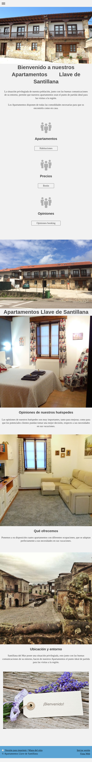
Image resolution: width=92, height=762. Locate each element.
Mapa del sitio (35, 750)
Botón (46, 185)
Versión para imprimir (14, 750)
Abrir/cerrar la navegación (46, 3)
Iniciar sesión (83, 750)
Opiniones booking (46, 223)
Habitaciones (46, 148)
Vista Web (85, 753)
